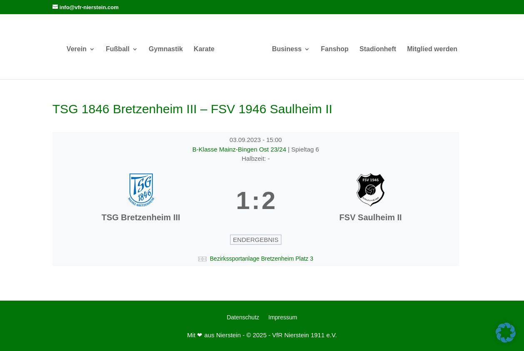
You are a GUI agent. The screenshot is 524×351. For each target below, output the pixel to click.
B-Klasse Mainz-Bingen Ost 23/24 (240, 149)
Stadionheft (377, 49)
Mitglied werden (432, 49)
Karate (204, 49)
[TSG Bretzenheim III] (141, 200)
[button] (505, 332)
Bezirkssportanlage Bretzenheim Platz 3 (261, 258)
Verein (77, 49)
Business (287, 49)
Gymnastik (166, 49)
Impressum (282, 317)
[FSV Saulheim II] (370, 200)
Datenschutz (243, 317)
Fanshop (335, 49)
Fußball (118, 49)
